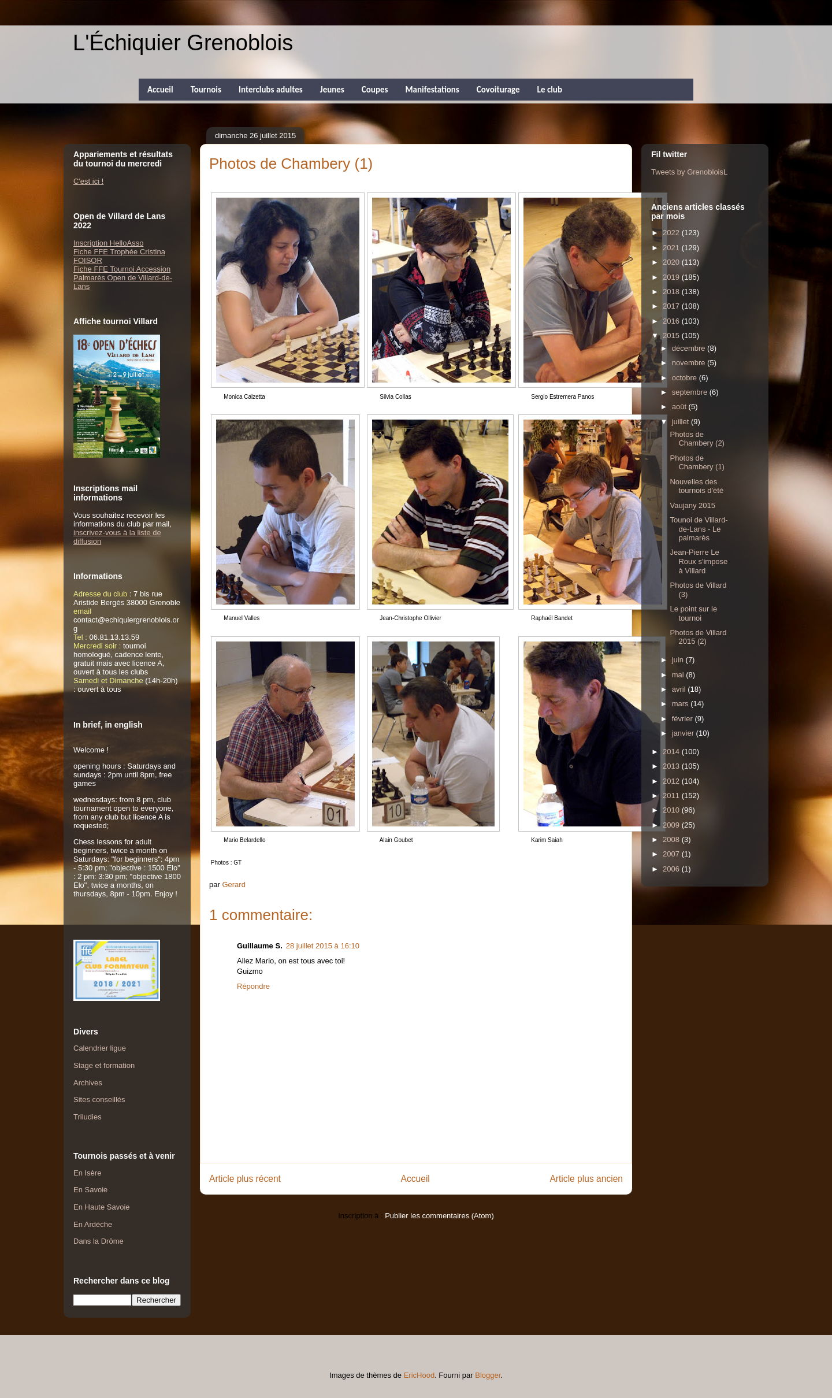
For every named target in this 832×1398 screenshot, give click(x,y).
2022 (672, 232)
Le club (549, 89)
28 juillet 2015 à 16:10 (322, 945)
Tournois (206, 89)
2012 (672, 781)
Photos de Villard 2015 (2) (698, 637)
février (683, 718)
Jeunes (332, 89)
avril (680, 689)
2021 (672, 247)
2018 (672, 291)
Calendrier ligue (99, 1048)
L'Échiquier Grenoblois (183, 43)
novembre (689, 362)
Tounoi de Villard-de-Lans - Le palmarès (698, 529)
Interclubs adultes (271, 89)
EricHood (419, 1375)
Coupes (375, 89)
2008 (672, 839)
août (680, 406)
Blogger (487, 1375)
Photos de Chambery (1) (697, 463)
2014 (672, 751)
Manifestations (432, 89)
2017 (672, 306)
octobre (685, 377)
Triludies (87, 1117)
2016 (672, 321)
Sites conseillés (99, 1099)
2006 (672, 869)
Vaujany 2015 (692, 505)
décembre (689, 348)
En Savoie (90, 1189)
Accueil (160, 89)
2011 (672, 795)
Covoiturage (498, 89)
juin (679, 659)
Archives (87, 1082)
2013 (672, 766)
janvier (684, 733)
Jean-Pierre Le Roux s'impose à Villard (698, 561)
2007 (672, 854)
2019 (672, 277)
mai (679, 674)
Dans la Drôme (98, 1241)
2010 (672, 810)
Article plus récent (245, 1179)
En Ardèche (92, 1224)
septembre (691, 392)
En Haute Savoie (101, 1207)
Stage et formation (104, 1065)
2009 (672, 825)
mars (681, 703)
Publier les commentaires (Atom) (439, 1215)
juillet (681, 421)
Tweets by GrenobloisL (689, 172)
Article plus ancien (586, 1179)
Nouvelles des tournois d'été (696, 486)
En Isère (87, 1173)
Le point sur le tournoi (693, 613)
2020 (672, 262)
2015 (672, 335)
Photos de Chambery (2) (697, 439)
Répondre (253, 986)
